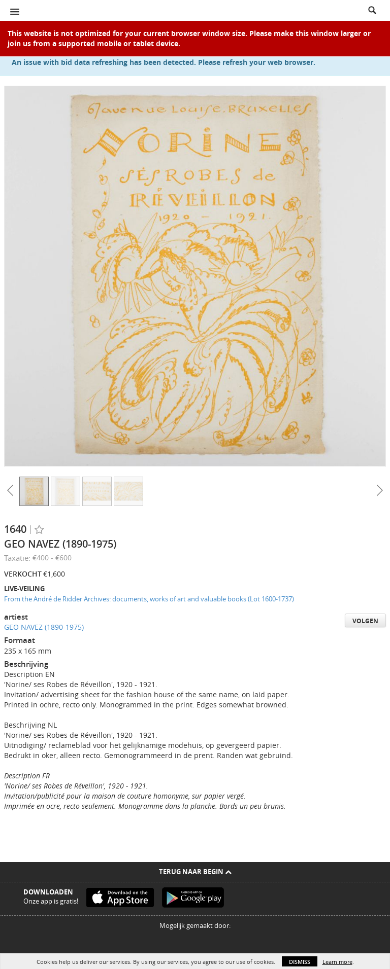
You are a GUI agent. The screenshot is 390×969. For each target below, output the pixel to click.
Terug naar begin (195, 871)
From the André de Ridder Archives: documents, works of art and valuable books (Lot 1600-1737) (149, 598)
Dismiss (299, 961)
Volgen (365, 621)
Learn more (337, 961)
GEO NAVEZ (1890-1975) (44, 627)
